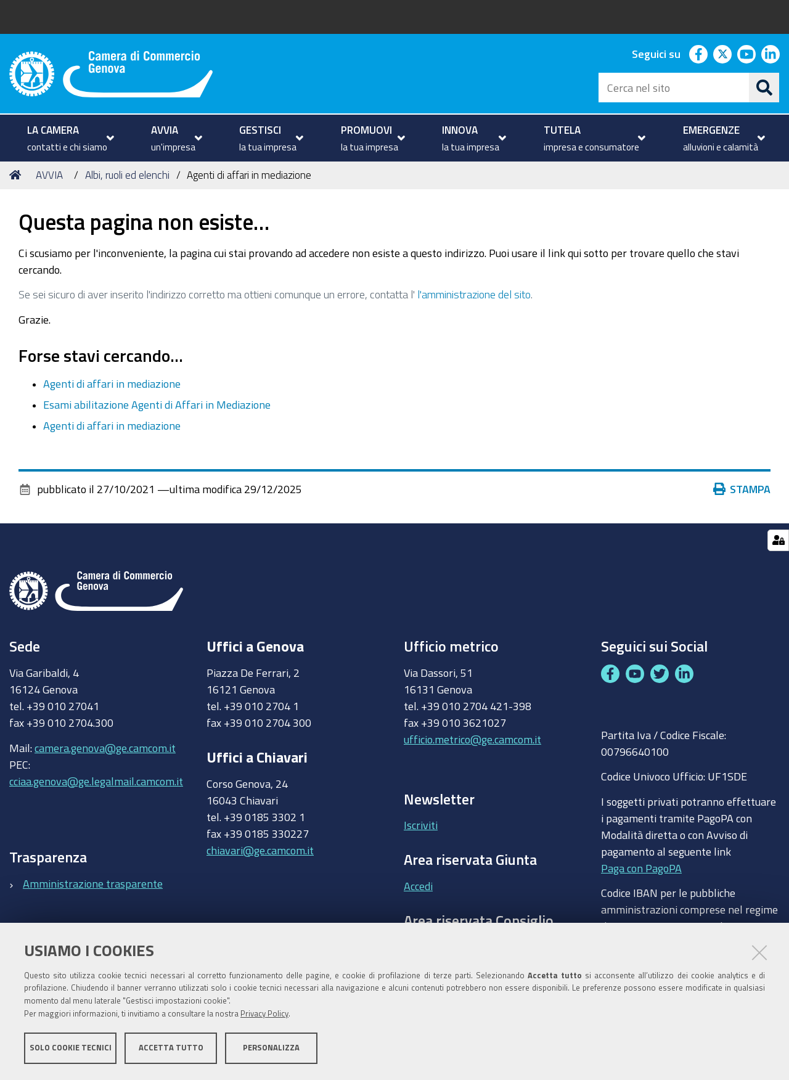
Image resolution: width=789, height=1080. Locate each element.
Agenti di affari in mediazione (112, 383)
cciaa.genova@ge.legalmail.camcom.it (96, 781)
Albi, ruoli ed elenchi (127, 175)
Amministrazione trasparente (93, 883)
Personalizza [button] (271, 1048)
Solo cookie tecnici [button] (71, 1048)
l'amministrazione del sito (474, 294)
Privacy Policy (264, 1014)
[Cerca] (764, 87)
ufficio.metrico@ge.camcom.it (472, 739)
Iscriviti (421, 824)
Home (17, 175)
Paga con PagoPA (641, 864)
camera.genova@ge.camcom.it (105, 747)
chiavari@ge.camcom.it (260, 850)
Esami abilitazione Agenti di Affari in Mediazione (157, 404)
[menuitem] (69, 138)
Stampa (745, 488)
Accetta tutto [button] (171, 1048)
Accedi (418, 885)
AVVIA (49, 175)
